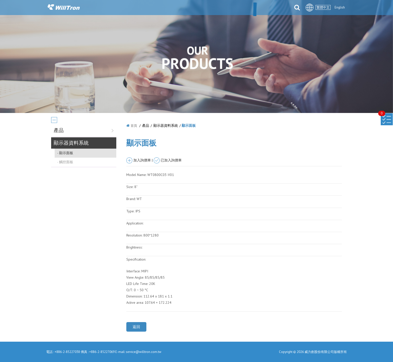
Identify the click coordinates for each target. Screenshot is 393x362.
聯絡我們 (277, 8)
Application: (134, 223)
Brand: (131, 199)
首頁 (134, 126)
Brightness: (134, 247)
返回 (136, 326)
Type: (130, 211)
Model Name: (136, 174)
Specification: (136, 259)
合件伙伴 (227, 8)
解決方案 (202, 8)
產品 (181, 8)
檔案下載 (252, 8)
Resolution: (134, 235)
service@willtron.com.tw (143, 352)
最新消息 (160, 8)
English (340, 7)
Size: (129, 187)
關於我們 (135, 8)
